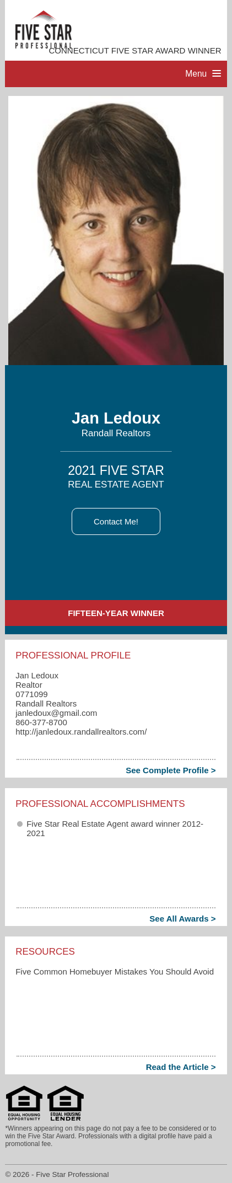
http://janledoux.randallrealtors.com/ (81, 731)
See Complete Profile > (170, 770)
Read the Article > (181, 1067)
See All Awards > (182, 918)
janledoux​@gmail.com (56, 713)
